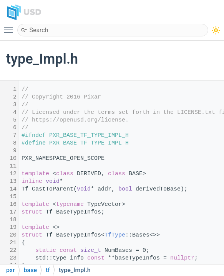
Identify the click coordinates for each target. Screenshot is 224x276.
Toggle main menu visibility (10, 26)
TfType (115, 235)
